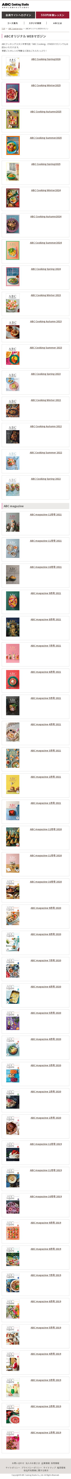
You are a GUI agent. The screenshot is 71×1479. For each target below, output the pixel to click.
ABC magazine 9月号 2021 (46, 593)
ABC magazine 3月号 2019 (46, 1380)
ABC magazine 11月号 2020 (46, 855)
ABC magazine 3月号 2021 (46, 750)
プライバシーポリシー (31, 1467)
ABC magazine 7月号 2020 (46, 960)
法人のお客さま (33, 1463)
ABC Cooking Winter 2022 (46, 400)
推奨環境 (61, 1467)
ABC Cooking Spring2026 (45, 59)
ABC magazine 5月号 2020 (46, 1012)
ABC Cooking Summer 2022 (46, 452)
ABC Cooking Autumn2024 (45, 216)
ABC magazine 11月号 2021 (46, 540)
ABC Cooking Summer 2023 (46, 347)
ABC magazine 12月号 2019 (46, 1144)
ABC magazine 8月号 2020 (46, 934)
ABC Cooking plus (15, 28)
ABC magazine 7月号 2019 (46, 1275)
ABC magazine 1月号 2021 (46, 803)
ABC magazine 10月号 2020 (46, 881)
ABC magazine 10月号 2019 (46, 1196)
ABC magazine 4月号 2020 (46, 1039)
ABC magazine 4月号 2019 (46, 1353)
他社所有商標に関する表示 (36, 1470)
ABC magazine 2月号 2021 (46, 776)
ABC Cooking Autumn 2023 (46, 321)
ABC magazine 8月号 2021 (46, 619)
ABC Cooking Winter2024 (46, 190)
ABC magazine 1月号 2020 (46, 1117)
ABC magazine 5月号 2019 (46, 1327)
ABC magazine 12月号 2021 (46, 514)
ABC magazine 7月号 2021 (46, 645)
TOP (3, 28)
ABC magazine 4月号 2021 (46, 724)
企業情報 (45, 1463)
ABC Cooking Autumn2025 (45, 111)
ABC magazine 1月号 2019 (46, 1432)
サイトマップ (49, 1467)
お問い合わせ (18, 1463)
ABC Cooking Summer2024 (46, 242)
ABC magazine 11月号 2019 (46, 1170)
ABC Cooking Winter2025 (46, 85)
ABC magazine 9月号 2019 (46, 1222)
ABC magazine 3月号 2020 (46, 1065)
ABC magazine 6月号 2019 (46, 1301)
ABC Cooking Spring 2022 (46, 478)
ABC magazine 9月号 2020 (46, 908)
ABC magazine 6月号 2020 (46, 986)
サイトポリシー (13, 1467)
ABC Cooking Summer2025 (46, 137)
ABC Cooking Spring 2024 (46, 269)
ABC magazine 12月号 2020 (46, 829)
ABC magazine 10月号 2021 (46, 567)
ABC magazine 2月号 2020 (46, 1091)
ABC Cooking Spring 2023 (46, 373)
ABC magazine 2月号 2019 (46, 1406)
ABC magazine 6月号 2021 (46, 671)
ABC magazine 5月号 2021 (46, 698)
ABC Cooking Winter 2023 (46, 295)
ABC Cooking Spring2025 (45, 164)
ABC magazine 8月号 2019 (46, 1249)
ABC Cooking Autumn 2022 (46, 426)
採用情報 (55, 1463)
